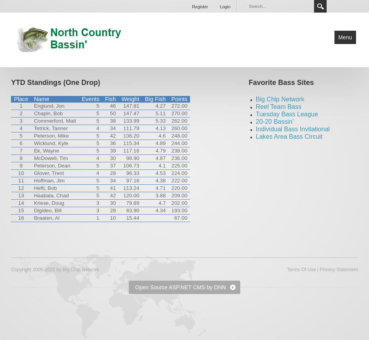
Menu (345, 37)
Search (320, 6)
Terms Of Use (301, 269)
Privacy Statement (339, 269)
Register (200, 6)
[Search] (279, 6)
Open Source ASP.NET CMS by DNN (180, 287)
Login (225, 6)
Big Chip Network (280, 99)
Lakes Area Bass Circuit (289, 136)
